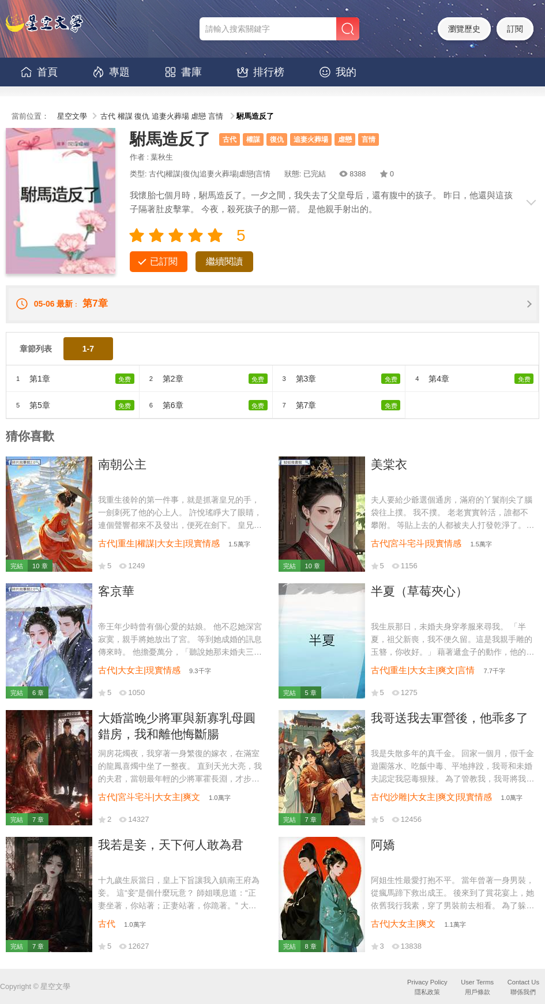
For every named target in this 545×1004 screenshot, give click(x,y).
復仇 (141, 116)
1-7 (88, 348)
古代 (107, 116)
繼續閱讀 (224, 261)
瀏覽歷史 (464, 28)
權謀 (125, 116)
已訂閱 (164, 261)
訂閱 (515, 28)
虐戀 (198, 116)
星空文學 (72, 116)
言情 (215, 116)
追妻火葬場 (170, 116)
